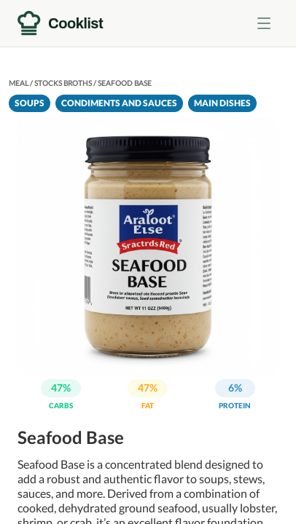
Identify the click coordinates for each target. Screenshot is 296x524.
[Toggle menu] (264, 23)
